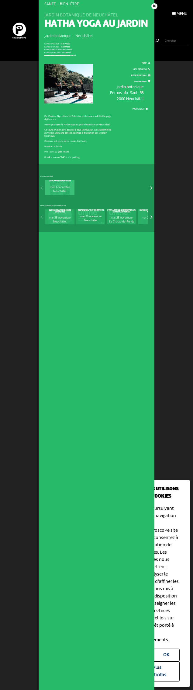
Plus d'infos (159, 671)
